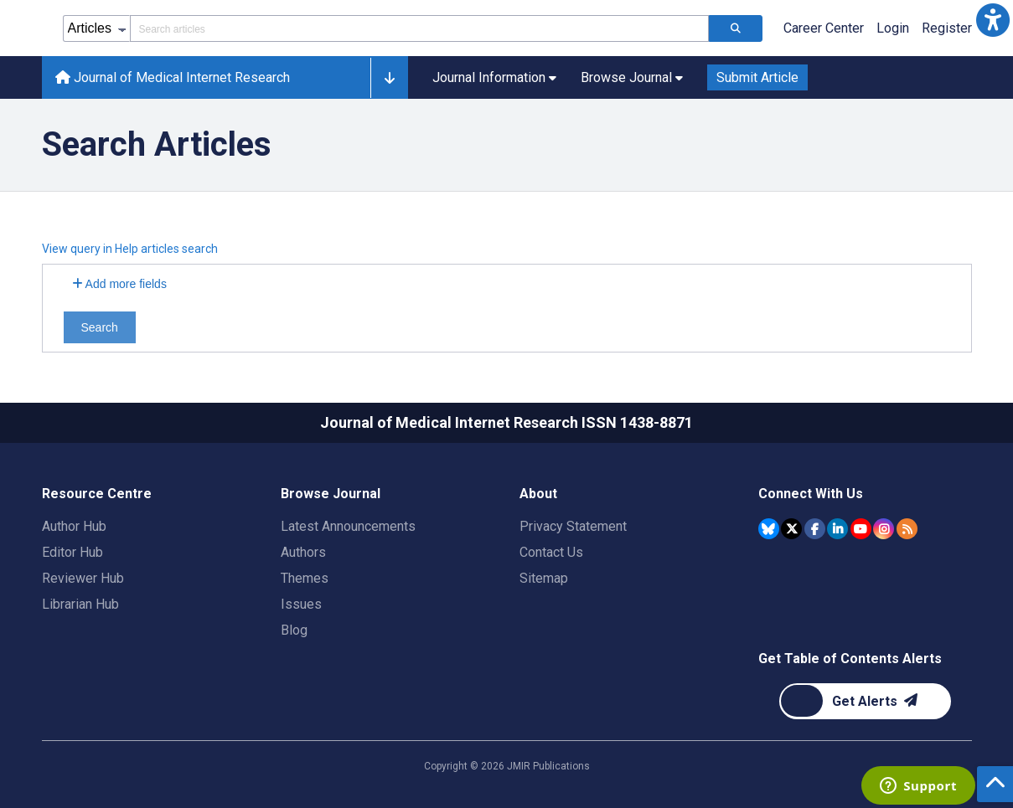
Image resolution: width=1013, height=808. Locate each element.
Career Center (823, 28)
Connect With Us (810, 494)
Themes (304, 578)
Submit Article (757, 77)
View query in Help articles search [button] (130, 248)
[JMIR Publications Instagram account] (883, 528)
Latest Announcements (348, 526)
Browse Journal (330, 494)
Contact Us (551, 552)
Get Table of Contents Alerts (850, 658)
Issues (301, 604)
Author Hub (74, 526)
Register (947, 28)
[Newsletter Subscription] (865, 701)
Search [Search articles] (99, 327)
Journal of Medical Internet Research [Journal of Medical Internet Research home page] (172, 77)
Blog (294, 630)
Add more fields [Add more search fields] (119, 284)
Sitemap (543, 578)
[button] (992, 20)
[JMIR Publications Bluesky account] (768, 528)
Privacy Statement (573, 526)
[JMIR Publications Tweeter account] (791, 528)
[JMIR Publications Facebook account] (814, 528)
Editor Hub (72, 552)
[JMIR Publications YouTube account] (860, 528)
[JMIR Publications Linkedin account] (837, 528)
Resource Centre (97, 494)
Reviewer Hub (83, 578)
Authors (303, 552)
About (538, 494)
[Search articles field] (419, 28)
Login (892, 28)
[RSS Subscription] (907, 528)
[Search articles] (735, 28)
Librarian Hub (80, 604)
